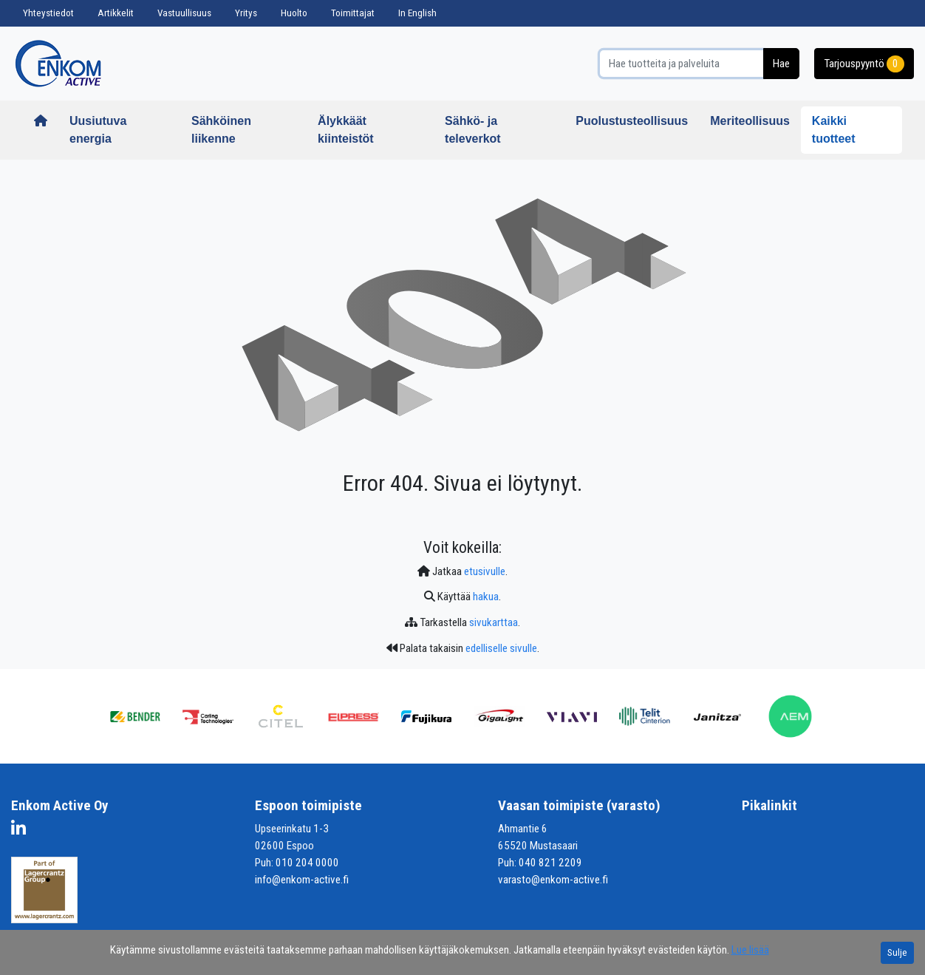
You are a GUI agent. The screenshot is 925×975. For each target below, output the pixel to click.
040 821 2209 (550, 862)
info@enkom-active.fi (302, 879)
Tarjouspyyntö (864, 63)
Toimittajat (353, 12)
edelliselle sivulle (501, 648)
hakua (486, 596)
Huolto (294, 12)
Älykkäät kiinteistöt (346, 130)
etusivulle (484, 571)
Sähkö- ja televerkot (473, 130)
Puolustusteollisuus (632, 121)
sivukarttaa (493, 622)
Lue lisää (750, 950)
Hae (781, 63)
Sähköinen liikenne (221, 130)
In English (417, 12)
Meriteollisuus (750, 121)
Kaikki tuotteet (834, 130)
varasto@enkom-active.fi (553, 879)
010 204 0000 (307, 862)
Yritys (246, 12)
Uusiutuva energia (97, 130)
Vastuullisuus (184, 12)
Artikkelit (116, 12)
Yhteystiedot (48, 12)
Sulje (897, 952)
